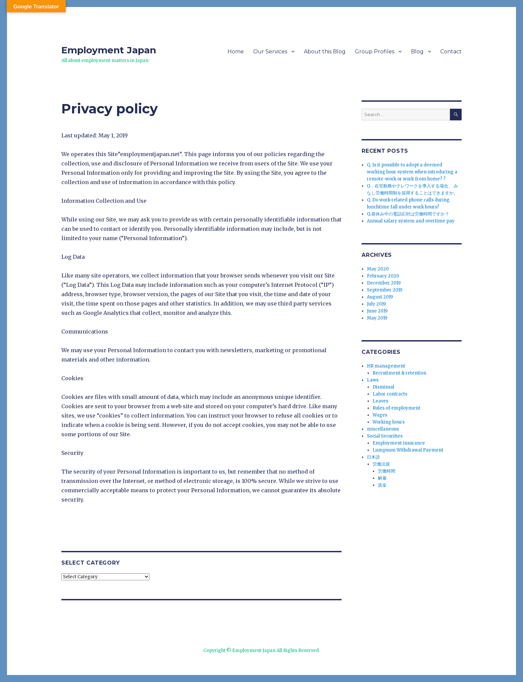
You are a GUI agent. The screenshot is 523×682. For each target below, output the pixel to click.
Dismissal (383, 387)
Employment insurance (399, 443)
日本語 (373, 457)
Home (235, 51)
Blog (417, 51)
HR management (386, 366)
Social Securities (385, 436)
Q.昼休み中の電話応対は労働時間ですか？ (408, 214)
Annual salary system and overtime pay (411, 221)
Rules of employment (396, 408)
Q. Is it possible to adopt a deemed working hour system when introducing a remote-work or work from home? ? (412, 172)
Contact (451, 51)
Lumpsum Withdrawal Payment (408, 450)
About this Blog (325, 51)
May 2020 (378, 269)
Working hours (389, 422)
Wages (380, 415)
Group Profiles (374, 51)
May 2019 (377, 318)
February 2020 (383, 276)
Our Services (270, 51)
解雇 (382, 478)
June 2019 (377, 311)
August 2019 (380, 297)
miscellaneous (383, 429)
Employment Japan (108, 50)
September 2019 (384, 290)
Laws (373, 380)
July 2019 (376, 304)
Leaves (380, 401)
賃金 (382, 485)
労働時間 (386, 471)
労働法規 (381, 464)
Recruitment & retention (399, 373)
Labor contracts (390, 394)
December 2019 (384, 283)
